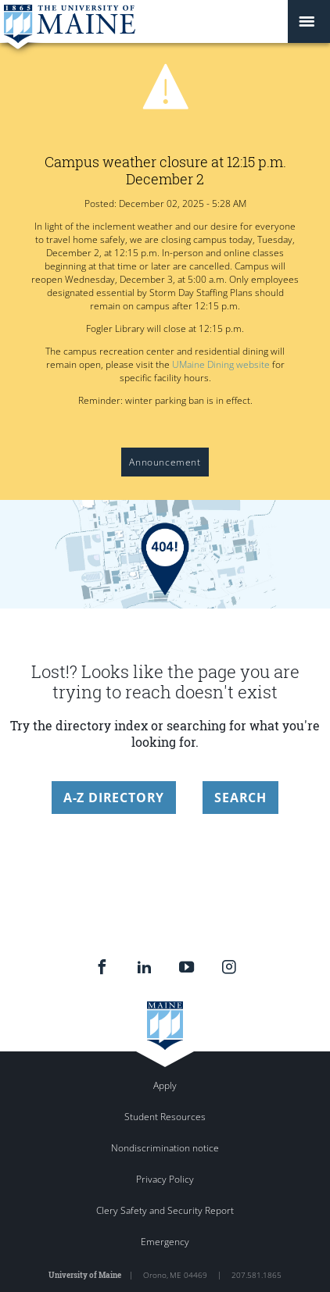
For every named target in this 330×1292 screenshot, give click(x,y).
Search (240, 797)
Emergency (165, 1241)
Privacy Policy (165, 1179)
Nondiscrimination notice (165, 1148)
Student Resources (165, 1116)
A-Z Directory (113, 797)
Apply (165, 1085)
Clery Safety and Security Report (165, 1210)
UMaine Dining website (221, 364)
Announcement (164, 462)
